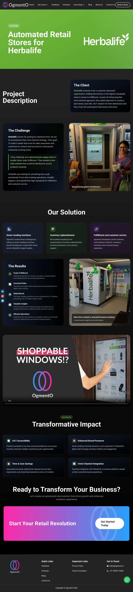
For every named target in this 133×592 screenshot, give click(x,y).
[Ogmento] (16, 4)
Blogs (44, 576)
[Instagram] (2, 296)
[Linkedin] (2, 291)
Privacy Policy (77, 566)
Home (31, 5)
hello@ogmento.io (116, 566)
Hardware (55, 5)
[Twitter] (2, 300)
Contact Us (110, 5)
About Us (99, 5)
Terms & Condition (79, 571)
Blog (90, 5)
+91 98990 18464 (116, 571)
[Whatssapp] (127, 579)
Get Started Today (108, 523)
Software (66, 5)
